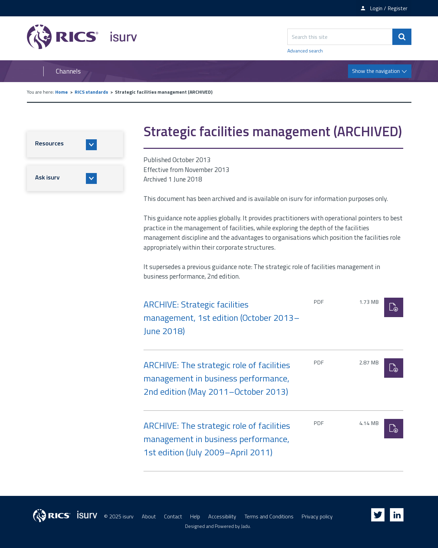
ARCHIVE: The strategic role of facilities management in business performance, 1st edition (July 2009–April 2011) (217, 439)
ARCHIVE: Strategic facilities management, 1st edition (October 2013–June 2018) (222, 318)
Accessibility (222, 516)
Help (195, 516)
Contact (173, 516)
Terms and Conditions (268, 516)
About (149, 516)
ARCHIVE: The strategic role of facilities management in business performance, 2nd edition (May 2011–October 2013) (217, 378)
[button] (75, 144)
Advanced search (305, 50)
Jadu (245, 526)
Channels (68, 71)
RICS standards (91, 91)
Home (61, 91)
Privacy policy (317, 516)
